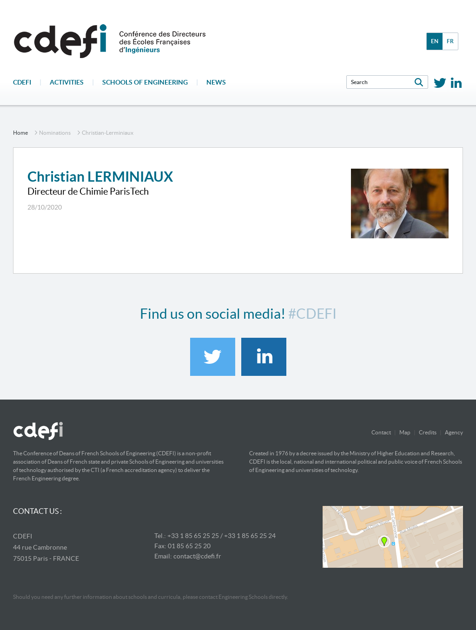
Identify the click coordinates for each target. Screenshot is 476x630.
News (216, 82)
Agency (454, 432)
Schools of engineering (145, 82)
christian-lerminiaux (107, 133)
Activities (67, 82)
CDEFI (22, 82)
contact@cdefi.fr (197, 556)
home (20, 133)
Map (404, 432)
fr (450, 41)
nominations (55, 133)
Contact (381, 432)
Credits (427, 432)
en (434, 41)
